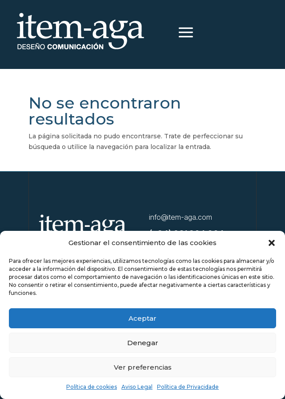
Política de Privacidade (188, 386)
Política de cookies (91, 386)
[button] (271, 242)
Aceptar (142, 318)
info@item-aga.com (180, 217)
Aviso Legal (137, 386)
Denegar (142, 343)
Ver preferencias (143, 367)
